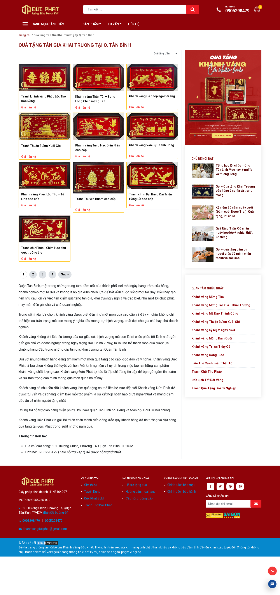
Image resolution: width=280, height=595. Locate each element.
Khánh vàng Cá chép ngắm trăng (152, 96)
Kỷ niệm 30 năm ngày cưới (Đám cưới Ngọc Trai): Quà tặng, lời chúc (235, 212)
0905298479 (234, 9)
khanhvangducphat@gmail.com (45, 529)
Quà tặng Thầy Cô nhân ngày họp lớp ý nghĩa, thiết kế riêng (234, 233)
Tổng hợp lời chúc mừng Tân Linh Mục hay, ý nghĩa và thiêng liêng (234, 170)
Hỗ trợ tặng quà (136, 485)
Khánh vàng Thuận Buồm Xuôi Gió (216, 322)
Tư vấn (113, 24)
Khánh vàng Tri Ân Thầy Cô (211, 346)
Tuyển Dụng (92, 491)
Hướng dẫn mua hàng (141, 491)
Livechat (272, 584)
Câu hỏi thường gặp (139, 498)
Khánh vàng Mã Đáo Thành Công (215, 313)
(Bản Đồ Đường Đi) (55, 512)
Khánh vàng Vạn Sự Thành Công (151, 145)
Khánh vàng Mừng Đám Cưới (212, 338)
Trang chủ (25, 35)
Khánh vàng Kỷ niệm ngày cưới (213, 330)
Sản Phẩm (91, 24)
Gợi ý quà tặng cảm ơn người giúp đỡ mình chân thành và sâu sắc (233, 254)
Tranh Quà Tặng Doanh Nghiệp (214, 388)
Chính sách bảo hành (181, 491)
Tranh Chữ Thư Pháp (207, 371)
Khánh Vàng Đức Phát (38, 481)
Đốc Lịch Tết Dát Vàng (207, 380)
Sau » (65, 274)
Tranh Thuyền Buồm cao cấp (95, 199)
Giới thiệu (90, 485)
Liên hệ (133, 24)
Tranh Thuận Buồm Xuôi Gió (41, 146)
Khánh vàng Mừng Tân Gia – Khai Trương (221, 305)
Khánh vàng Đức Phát (40, 9)
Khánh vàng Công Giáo (208, 355)
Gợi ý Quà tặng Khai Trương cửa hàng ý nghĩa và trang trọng (235, 191)
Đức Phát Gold (94, 498)
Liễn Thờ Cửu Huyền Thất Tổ (212, 363)
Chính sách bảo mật (181, 485)
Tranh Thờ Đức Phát (98, 505)
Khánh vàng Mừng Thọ (208, 297)
